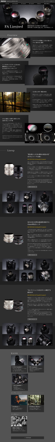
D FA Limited (15, 3)
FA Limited (23, 3)
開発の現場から (47, 3)
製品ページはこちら (32, 186)
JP (44, 1)
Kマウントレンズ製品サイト (49, 1)
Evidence (39, 3)
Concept (7, 3)
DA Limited (31, 3)
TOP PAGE (28, 437)
